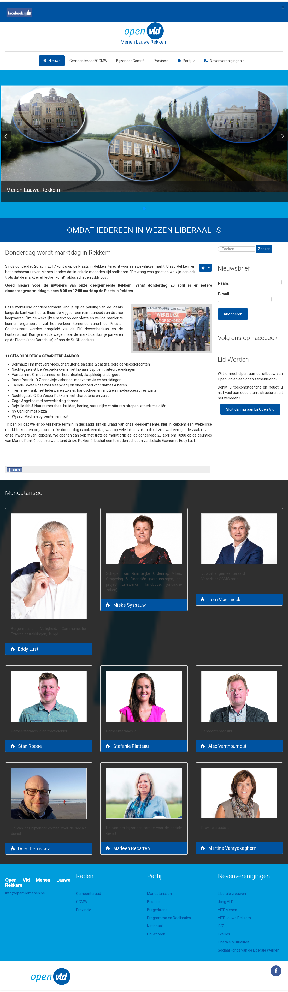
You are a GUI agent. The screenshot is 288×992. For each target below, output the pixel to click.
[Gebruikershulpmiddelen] (205, 268)
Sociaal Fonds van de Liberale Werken (248, 950)
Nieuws (55, 61)
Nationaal (155, 926)
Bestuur (153, 902)
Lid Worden (156, 934)
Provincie (161, 61)
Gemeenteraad (88, 894)
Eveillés (224, 934)
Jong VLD (225, 902)
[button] (6, 136)
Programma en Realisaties (169, 918)
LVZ (221, 926)
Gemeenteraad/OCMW (88, 61)
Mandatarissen (159, 894)
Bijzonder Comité (130, 61)
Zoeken (264, 249)
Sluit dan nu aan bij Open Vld (250, 409)
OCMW (81, 902)
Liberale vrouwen (232, 894)
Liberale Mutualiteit (233, 942)
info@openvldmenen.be (25, 893)
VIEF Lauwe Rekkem (234, 918)
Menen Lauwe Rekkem (144, 42)
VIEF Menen (227, 910)
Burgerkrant (157, 910)
